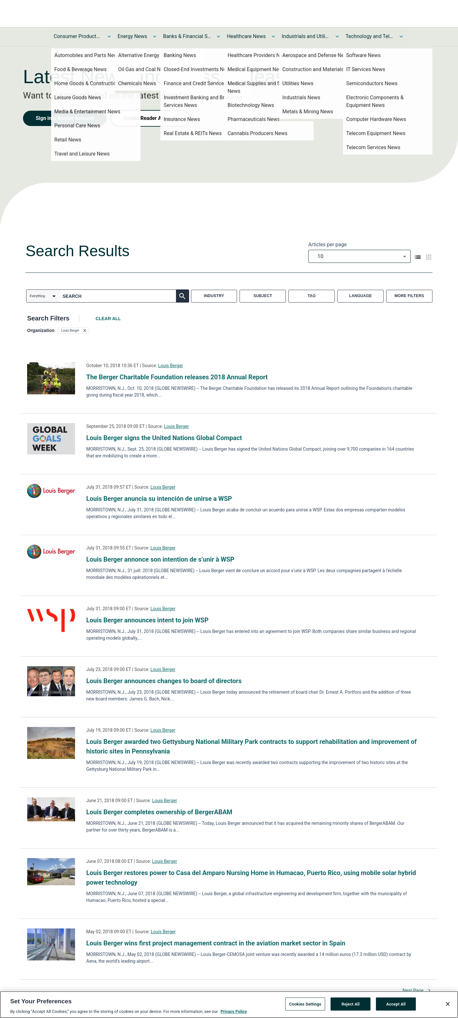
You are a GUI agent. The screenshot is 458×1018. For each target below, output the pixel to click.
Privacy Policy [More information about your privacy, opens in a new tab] (233, 1012)
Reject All (350, 1004)
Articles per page (327, 244)
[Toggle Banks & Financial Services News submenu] (218, 36)
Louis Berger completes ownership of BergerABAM (159, 812)
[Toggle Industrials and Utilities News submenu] (337, 36)
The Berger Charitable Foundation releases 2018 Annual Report (177, 377)
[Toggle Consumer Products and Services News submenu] (109, 36)
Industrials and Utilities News (306, 36)
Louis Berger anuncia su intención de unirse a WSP (159, 498)
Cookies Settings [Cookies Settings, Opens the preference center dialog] (305, 1004)
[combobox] (359, 256)
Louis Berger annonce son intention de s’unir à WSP (160, 559)
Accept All (396, 1004)
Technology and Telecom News (369, 36)
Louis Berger (170, 365)
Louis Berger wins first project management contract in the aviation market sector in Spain (215, 943)
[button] (73, 330)
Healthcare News (246, 36)
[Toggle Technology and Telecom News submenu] (401, 36)
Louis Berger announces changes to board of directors (163, 681)
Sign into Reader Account (65, 118)
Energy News (132, 36)
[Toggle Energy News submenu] (154, 36)
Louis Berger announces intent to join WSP (147, 620)
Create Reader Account (150, 118)
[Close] (448, 1005)
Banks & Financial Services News (187, 36)
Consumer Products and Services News (78, 36)
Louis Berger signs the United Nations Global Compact (164, 438)
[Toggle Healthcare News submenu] (273, 36)
